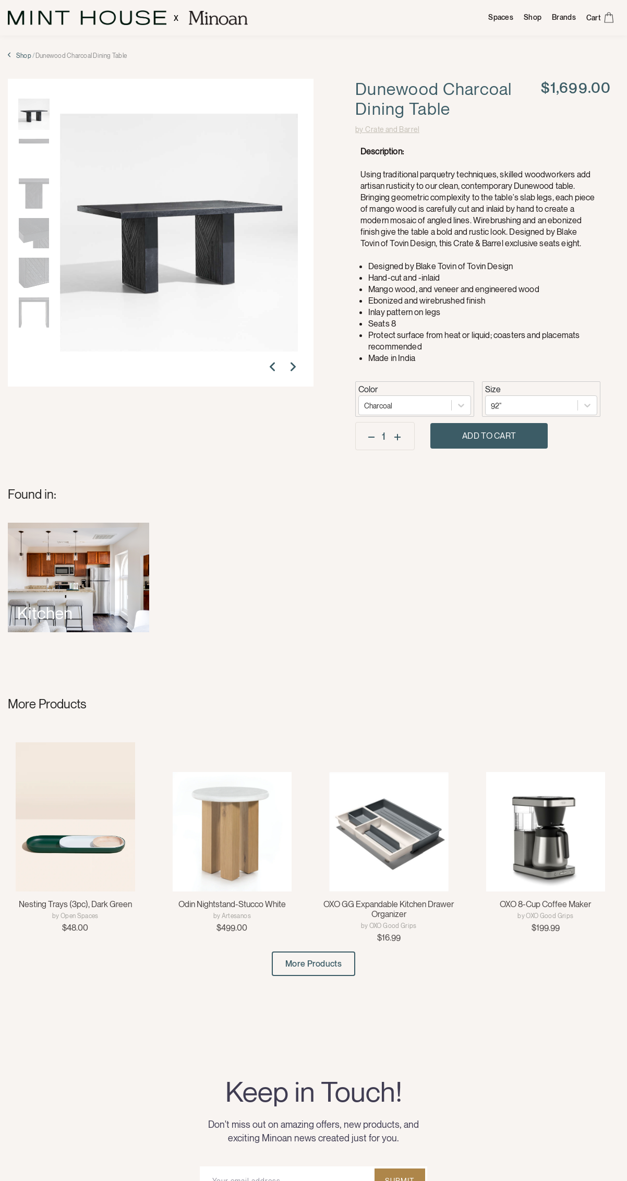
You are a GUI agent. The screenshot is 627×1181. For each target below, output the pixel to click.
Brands (564, 17)
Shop (532, 17)
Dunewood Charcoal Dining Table (81, 56)
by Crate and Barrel (387, 129)
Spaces (500, 17)
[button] (275, 368)
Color (368, 389)
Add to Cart (489, 435)
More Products (313, 963)
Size (493, 389)
